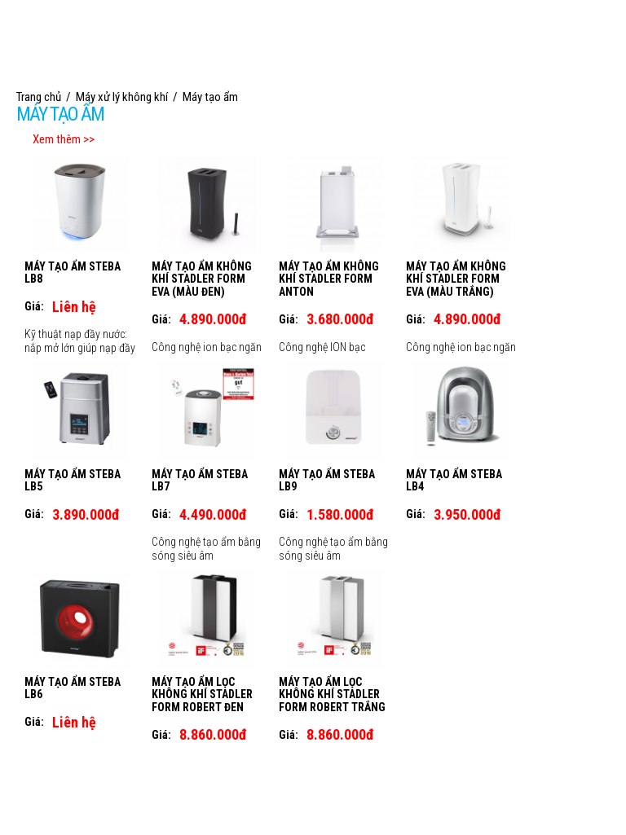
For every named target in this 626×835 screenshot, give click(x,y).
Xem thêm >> (64, 139)
